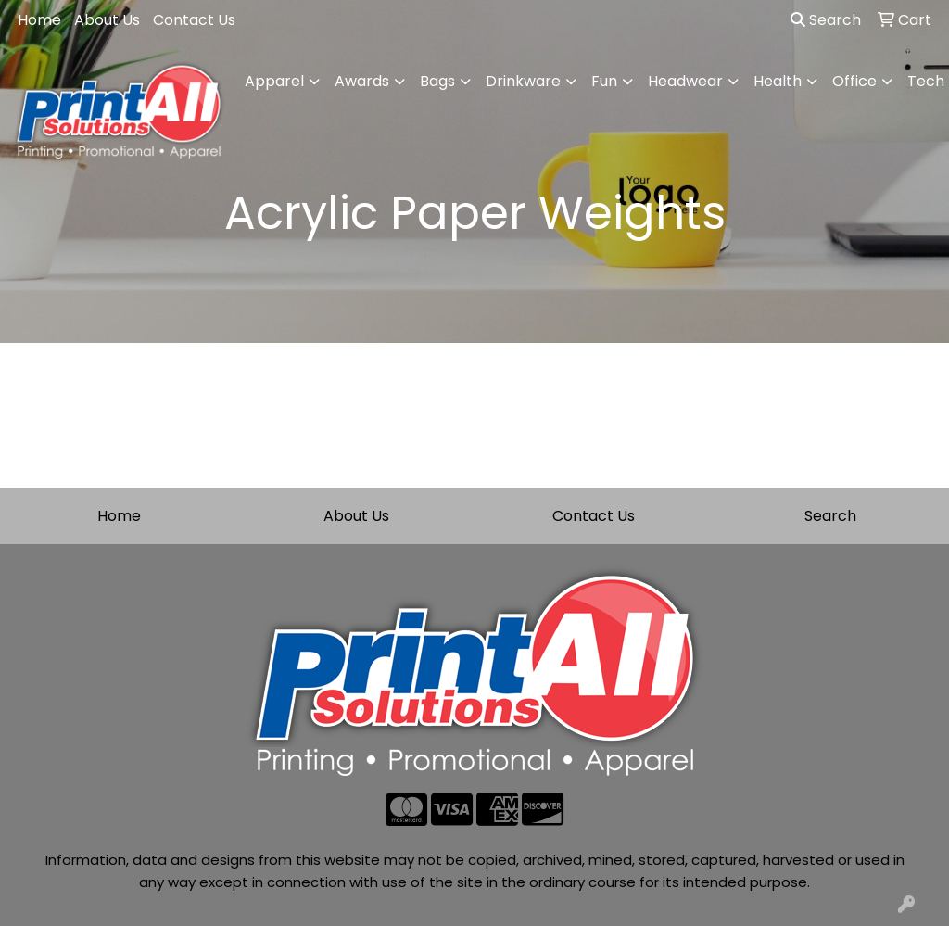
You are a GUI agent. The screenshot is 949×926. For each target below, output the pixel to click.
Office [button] (854, 81)
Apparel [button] (274, 81)
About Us (107, 20)
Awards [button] (362, 81)
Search (826, 20)
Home (39, 20)
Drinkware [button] (523, 81)
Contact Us (194, 20)
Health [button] (777, 81)
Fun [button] (604, 81)
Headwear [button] (685, 81)
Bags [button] (437, 81)
